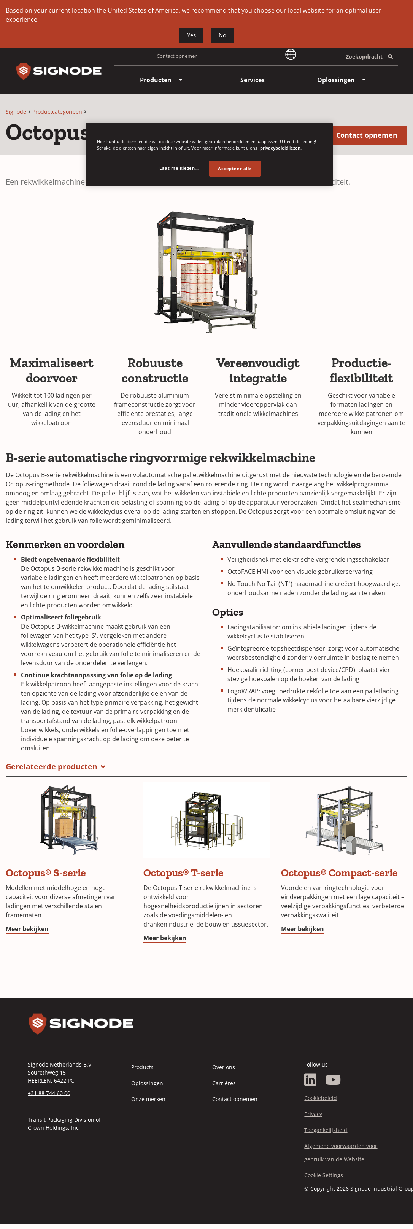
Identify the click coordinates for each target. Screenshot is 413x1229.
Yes (191, 35)
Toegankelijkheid (325, 1129)
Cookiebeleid (320, 1098)
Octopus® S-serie (46, 872)
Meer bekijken (27, 929)
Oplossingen (147, 1083)
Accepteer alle (235, 168)
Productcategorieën (57, 111)
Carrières (224, 1083)
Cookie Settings (323, 1175)
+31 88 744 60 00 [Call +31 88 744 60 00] (49, 1093)
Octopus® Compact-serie (339, 872)
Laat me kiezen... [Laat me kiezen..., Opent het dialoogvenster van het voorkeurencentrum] (179, 168)
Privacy (313, 1114)
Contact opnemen (177, 56)
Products (142, 1067)
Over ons (223, 1067)
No (222, 35)
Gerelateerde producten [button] (51, 766)
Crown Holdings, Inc (53, 1127)
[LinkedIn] (310, 1080)
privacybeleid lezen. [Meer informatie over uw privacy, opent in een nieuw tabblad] (281, 148)
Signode (16, 111)
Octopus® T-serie (183, 872)
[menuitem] (156, 80)
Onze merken (148, 1099)
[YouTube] (333, 1080)
